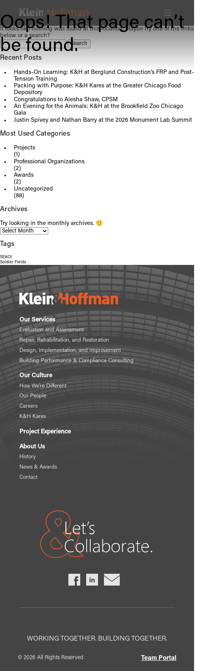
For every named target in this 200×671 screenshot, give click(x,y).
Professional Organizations (49, 162)
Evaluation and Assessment (51, 330)
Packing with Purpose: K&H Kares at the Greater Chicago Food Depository (97, 89)
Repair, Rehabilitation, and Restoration (64, 340)
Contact (28, 477)
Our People (32, 396)
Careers (28, 406)
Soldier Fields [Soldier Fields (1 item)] (13, 262)
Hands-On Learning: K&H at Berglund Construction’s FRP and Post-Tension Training (104, 76)
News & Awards (38, 467)
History (27, 457)
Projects (24, 148)
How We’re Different (42, 386)
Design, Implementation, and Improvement (70, 350)
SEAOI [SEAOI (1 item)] (6, 257)
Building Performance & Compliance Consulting (76, 361)
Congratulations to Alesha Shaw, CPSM (66, 100)
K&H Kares (32, 417)
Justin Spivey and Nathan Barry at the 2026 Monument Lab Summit (103, 120)
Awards (24, 175)
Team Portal (158, 658)
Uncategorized (33, 189)
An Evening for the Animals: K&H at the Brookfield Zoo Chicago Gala (98, 110)
